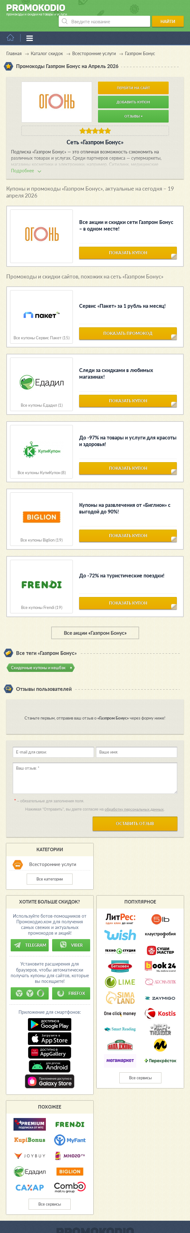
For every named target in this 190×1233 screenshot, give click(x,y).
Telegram (30, 934)
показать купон (128, 244)
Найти (170, 10)
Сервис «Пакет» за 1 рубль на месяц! (122, 295)
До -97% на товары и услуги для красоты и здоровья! (127, 429)
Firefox (71, 982)
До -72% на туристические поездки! (122, 564)
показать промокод (128, 325)
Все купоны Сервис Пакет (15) (41, 326)
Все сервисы (140, 1066)
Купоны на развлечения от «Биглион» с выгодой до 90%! (125, 497)
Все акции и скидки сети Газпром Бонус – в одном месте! (126, 214)
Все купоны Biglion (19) (41, 529)
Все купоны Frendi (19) (41, 596)
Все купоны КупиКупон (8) (42, 461)
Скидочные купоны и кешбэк (38, 656)
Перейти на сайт (133, 77)
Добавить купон (133, 91)
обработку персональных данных (134, 798)
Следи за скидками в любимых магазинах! (116, 362)
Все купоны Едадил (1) (41, 394)
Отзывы (133, 105)
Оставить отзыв (135, 812)
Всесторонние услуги (52, 853)
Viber (71, 934)
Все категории (49, 867)
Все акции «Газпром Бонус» (95, 622)
